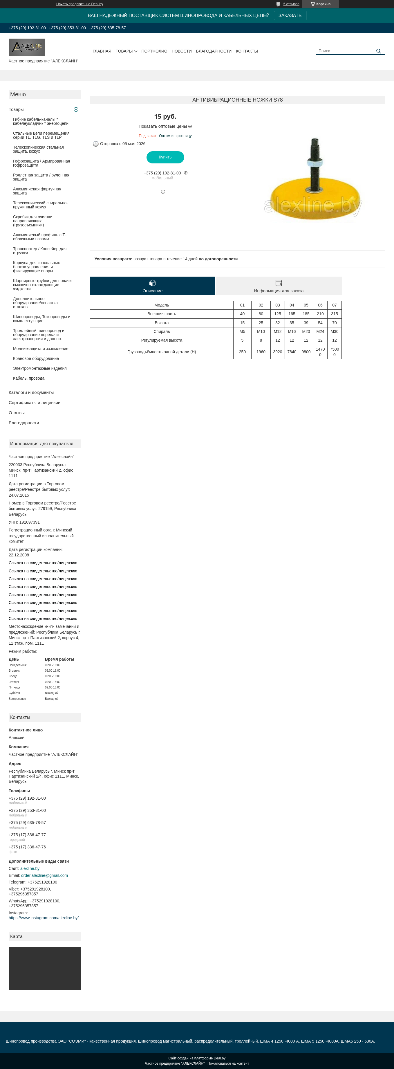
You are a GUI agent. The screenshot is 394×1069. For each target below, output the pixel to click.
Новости (182, 51)
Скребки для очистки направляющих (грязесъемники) (32, 220)
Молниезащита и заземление (40, 348)
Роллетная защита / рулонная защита (41, 177)
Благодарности (214, 51)
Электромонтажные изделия (40, 368)
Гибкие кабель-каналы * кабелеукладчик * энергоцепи (40, 121)
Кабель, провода (28, 378)
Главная (102, 51)
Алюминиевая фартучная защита (37, 191)
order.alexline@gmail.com (44, 875)
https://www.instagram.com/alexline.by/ (44, 917)
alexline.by (29, 868)
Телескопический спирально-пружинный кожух (40, 205)
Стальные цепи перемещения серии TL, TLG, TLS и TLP (41, 135)
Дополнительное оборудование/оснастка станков (35, 302)
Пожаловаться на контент (228, 1063)
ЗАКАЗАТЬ (290, 15)
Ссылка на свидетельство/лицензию (43, 562)
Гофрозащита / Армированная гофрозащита (41, 163)
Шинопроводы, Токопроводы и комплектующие (41, 318)
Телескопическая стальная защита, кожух (38, 149)
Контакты (247, 51)
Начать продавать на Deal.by (79, 4)
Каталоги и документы (31, 392)
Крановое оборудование (36, 358)
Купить (165, 157)
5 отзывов (291, 4)
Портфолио (154, 51)
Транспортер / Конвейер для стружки (39, 250)
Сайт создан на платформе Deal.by (197, 1058)
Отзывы (17, 412)
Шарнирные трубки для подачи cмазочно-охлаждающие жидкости (42, 284)
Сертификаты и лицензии (34, 402)
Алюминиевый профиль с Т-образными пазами (39, 236)
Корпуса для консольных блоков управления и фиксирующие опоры (36, 266)
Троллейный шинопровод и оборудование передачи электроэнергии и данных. (38, 334)
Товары (124, 51)
